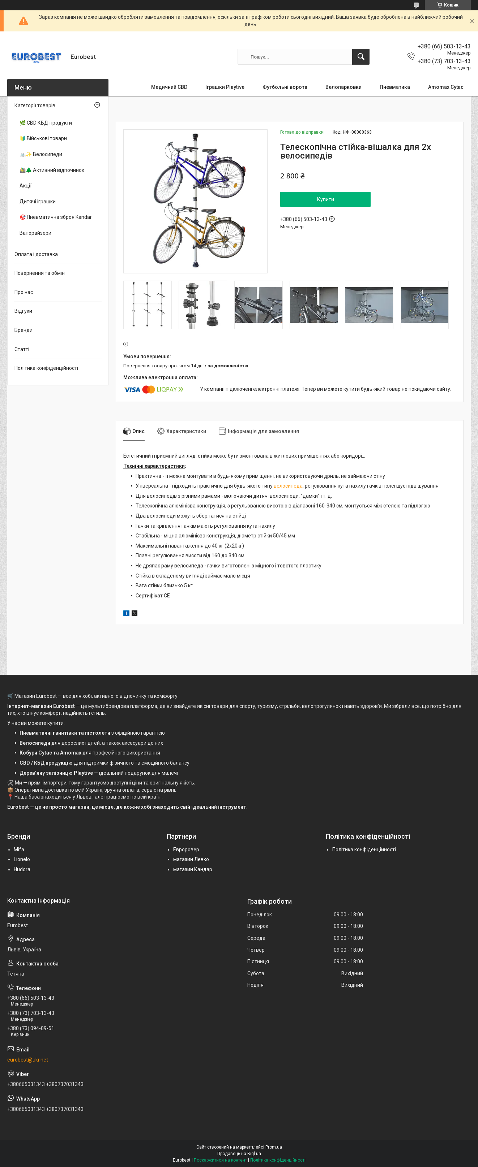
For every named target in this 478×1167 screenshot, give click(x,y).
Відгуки (23, 311)
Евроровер (186, 849)
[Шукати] (361, 57)
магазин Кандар (192, 869)
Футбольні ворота (285, 87)
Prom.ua (273, 1147)
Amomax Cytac (446, 87)
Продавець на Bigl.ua (239, 1153)
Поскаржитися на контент (220, 1160)
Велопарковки (343, 87)
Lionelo (22, 859)
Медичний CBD (169, 87)
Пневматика (395, 87)
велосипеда (288, 486)
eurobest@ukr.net (27, 1060)
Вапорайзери (35, 233)
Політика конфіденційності (46, 368)
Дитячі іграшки (38, 201)
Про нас (23, 292)
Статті (21, 349)
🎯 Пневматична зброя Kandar (56, 217)
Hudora (22, 869)
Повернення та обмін (39, 273)
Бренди (23, 330)
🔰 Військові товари (43, 138)
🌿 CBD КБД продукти (46, 123)
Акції (25, 186)
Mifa (19, 849)
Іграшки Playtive (224, 87)
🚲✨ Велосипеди (41, 154)
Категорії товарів (34, 105)
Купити (325, 199)
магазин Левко (191, 859)
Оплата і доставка (36, 254)
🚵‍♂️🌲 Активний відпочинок (52, 170)
